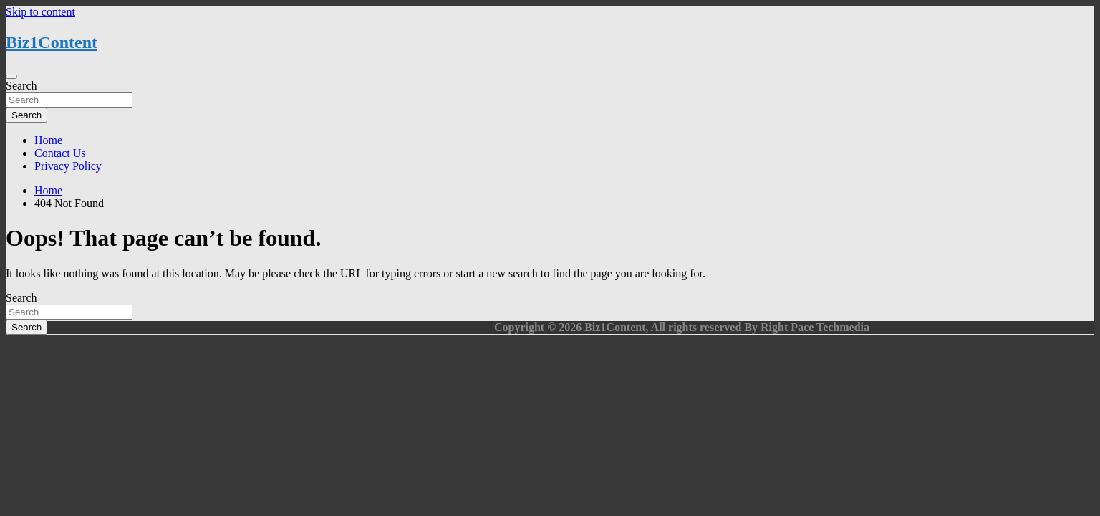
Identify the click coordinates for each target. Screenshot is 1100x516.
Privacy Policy (68, 166)
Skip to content (40, 12)
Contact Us (60, 153)
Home (48, 140)
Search (21, 86)
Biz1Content (51, 42)
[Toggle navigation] (11, 77)
